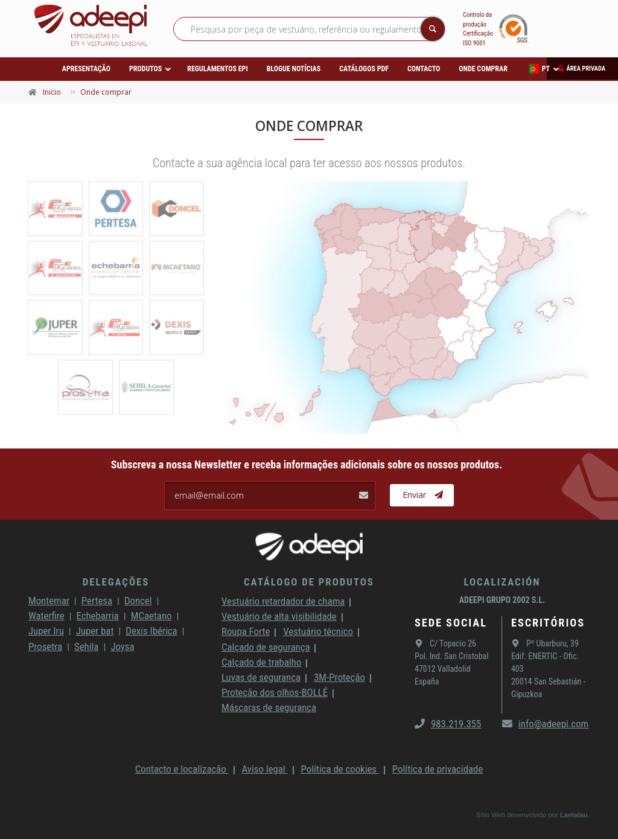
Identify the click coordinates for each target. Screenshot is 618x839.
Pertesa (96, 601)
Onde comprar (483, 69)
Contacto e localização (182, 769)
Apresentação (86, 69)
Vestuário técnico (318, 631)
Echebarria (98, 616)
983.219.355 (448, 724)
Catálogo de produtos (309, 582)
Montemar (48, 601)
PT (539, 69)
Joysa (122, 646)
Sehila (86, 646)
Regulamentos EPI (217, 69)
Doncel (138, 601)
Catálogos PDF (364, 69)
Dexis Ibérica (151, 631)
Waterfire (46, 616)
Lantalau (574, 814)
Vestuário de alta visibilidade (279, 616)
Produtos (145, 69)
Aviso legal (265, 769)
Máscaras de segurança (268, 707)
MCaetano (151, 616)
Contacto (423, 69)
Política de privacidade (437, 769)
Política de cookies (340, 769)
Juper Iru (46, 631)
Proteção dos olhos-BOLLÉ (274, 692)
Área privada (585, 68)
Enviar (423, 495)
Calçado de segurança (265, 647)
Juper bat (95, 631)
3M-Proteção (339, 677)
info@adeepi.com (545, 724)
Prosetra (45, 646)
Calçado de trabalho (261, 662)
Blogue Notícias (294, 69)
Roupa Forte (245, 631)
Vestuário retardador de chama (283, 601)
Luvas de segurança (261, 677)
